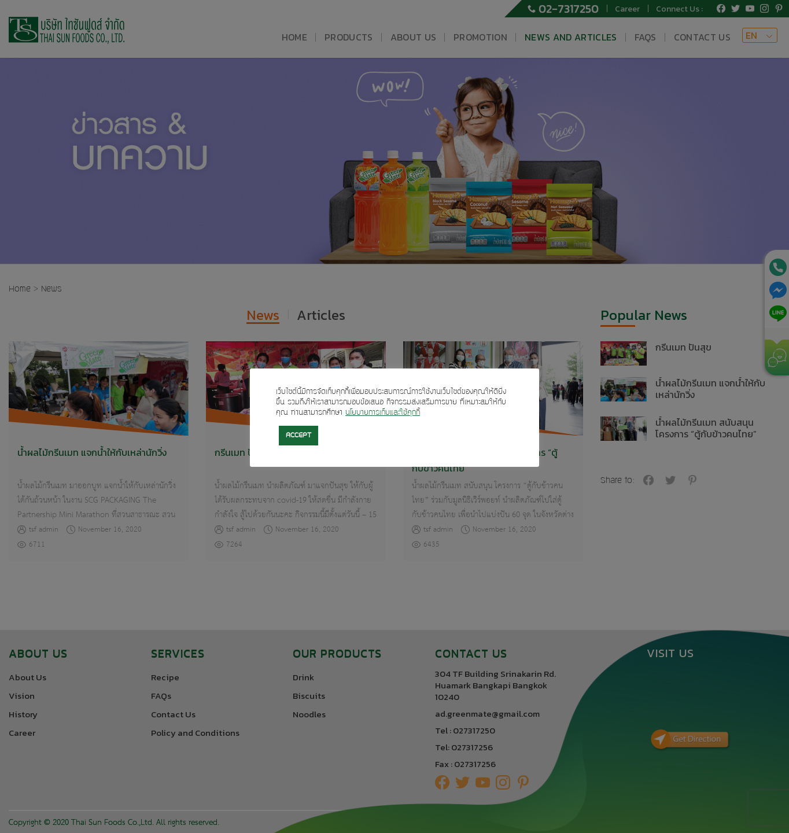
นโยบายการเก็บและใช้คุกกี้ (382, 413)
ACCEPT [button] (298, 435)
